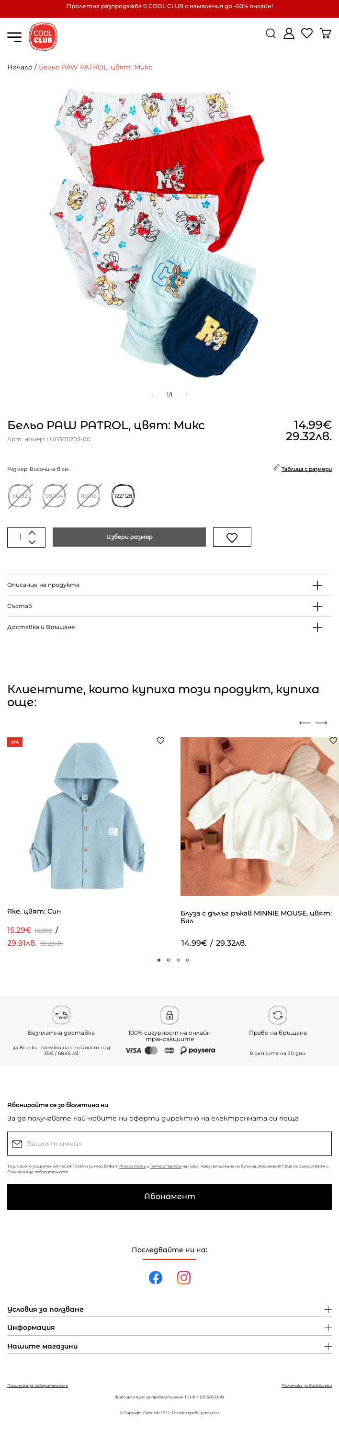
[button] (159, 960)
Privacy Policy (132, 1166)
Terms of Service (165, 1166)
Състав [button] (19, 605)
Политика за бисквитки (307, 1385)
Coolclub (151, 1412)
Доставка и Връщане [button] (41, 626)
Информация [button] (31, 1328)
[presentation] (305, 723)
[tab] (169, 584)
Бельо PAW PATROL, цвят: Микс (95, 67)
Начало (20, 67)
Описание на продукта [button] (43, 584)
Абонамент (169, 1196)
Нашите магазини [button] (42, 1347)
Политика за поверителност (37, 1171)
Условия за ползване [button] (45, 1310)
